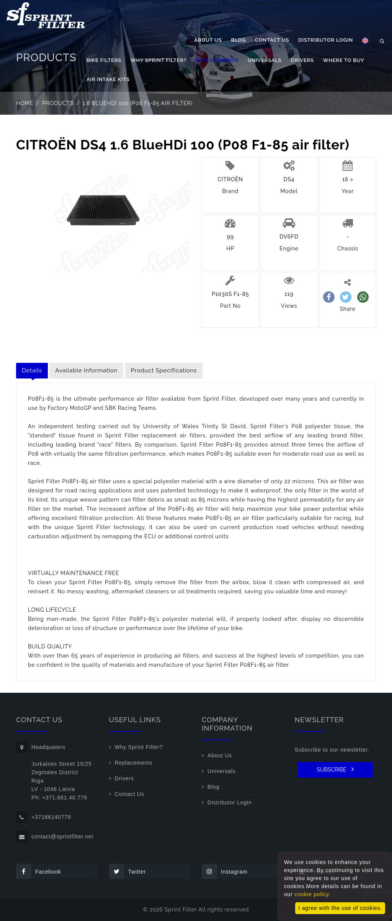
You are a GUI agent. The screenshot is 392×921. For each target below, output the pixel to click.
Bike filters (104, 60)
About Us (208, 40)
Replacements (217, 60)
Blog (238, 40)
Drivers (302, 60)
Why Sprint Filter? (158, 60)
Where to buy (343, 60)
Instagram (224, 871)
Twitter (127, 871)
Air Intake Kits (108, 79)
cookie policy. (312, 894)
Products (58, 103)
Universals (265, 60)
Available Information (86, 370)
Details (32, 370)
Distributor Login (326, 40)
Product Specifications (164, 370)
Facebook (38, 871)
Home (24, 103)
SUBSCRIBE (335, 769)
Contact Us (272, 40)
